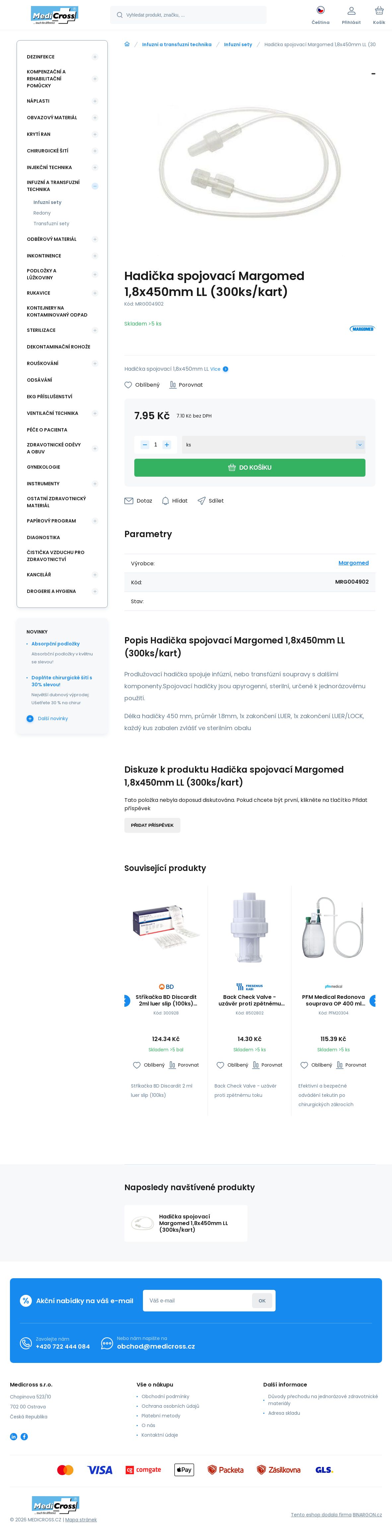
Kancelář (39, 574)
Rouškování (42, 363)
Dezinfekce (40, 56)
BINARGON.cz (367, 1514)
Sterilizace (41, 330)
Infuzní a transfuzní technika (177, 44)
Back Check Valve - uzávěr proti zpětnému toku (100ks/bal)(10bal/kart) (250, 1000)
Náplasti (38, 101)
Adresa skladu (284, 1413)
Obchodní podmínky (165, 1396)
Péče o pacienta (47, 430)
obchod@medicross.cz (156, 1346)
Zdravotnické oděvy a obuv (54, 448)
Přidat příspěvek (152, 825)
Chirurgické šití (47, 150)
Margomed (354, 563)
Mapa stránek (81, 1519)
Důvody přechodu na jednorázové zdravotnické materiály (323, 1400)
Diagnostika (43, 537)
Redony (42, 213)
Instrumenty (43, 483)
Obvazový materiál (52, 117)
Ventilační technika (52, 413)
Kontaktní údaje (160, 1435)
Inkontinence (44, 255)
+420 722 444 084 (63, 1346)
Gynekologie (43, 467)
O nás (148, 1425)
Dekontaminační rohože (58, 346)
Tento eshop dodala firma (321, 1514)
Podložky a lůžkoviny (41, 274)
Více (215, 369)
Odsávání (39, 380)
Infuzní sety (238, 44)
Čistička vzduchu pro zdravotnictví (56, 556)
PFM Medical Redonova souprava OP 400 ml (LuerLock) (333, 1000)
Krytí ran (38, 134)
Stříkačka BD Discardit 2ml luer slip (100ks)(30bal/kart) (166, 1000)
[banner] (54, 16)
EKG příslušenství (49, 396)
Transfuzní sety (51, 223)
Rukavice (38, 293)
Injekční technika (49, 167)
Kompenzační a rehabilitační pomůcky (46, 78)
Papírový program (51, 521)
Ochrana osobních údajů (170, 1406)
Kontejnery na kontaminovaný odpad (57, 311)
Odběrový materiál (52, 239)
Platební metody (161, 1415)
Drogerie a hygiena (51, 591)
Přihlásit (262, 1300)
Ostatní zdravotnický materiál (56, 502)
